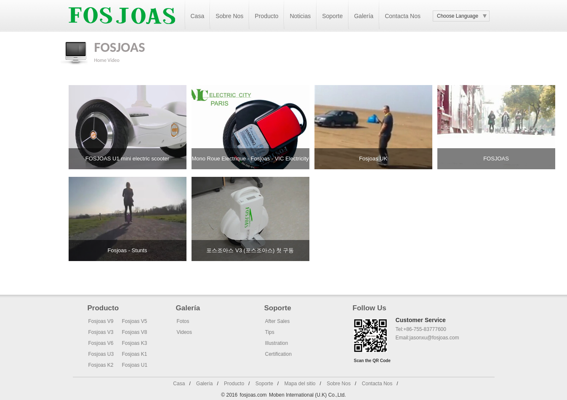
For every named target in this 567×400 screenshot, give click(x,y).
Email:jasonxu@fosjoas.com (427, 338)
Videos (184, 332)
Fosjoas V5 (134, 321)
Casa (198, 16)
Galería (363, 16)
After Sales (277, 321)
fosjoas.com (253, 395)
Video (114, 60)
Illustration (276, 343)
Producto (266, 16)
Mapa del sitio (299, 384)
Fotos (183, 321)
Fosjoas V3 (101, 332)
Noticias (300, 16)
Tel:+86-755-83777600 (421, 329)
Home (100, 60)
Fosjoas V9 (101, 321)
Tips (269, 332)
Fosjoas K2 (101, 365)
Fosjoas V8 (134, 332)
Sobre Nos (229, 16)
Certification (278, 354)
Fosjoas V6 (101, 343)
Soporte (332, 16)
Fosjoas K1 (134, 354)
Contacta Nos (403, 16)
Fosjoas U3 (101, 354)
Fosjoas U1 (135, 365)
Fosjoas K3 (134, 343)
